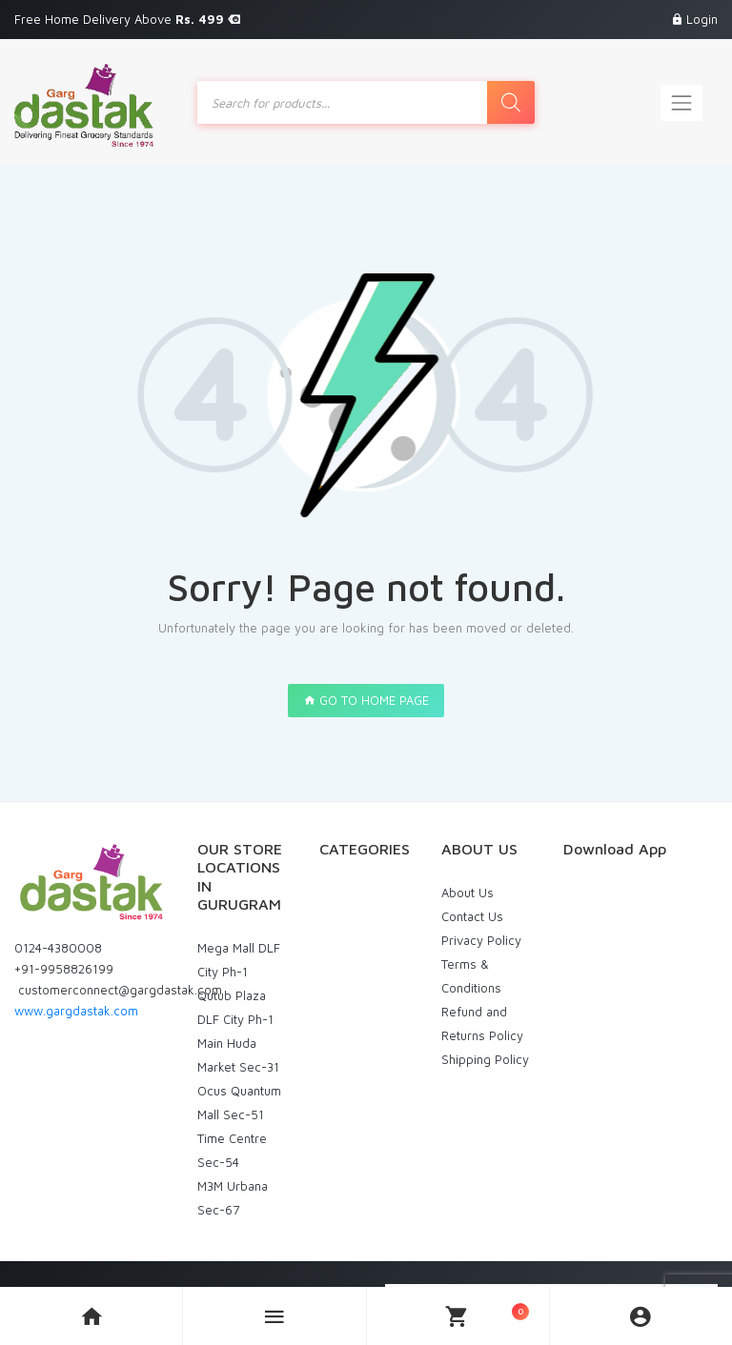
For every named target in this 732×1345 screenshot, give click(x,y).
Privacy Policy (481, 940)
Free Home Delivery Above (127, 19)
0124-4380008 (58, 947)
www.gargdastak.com (76, 1010)
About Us (467, 892)
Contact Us (472, 916)
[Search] (511, 102)
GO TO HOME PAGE (366, 700)
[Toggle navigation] (681, 103)
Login (702, 19)
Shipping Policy (485, 1059)
